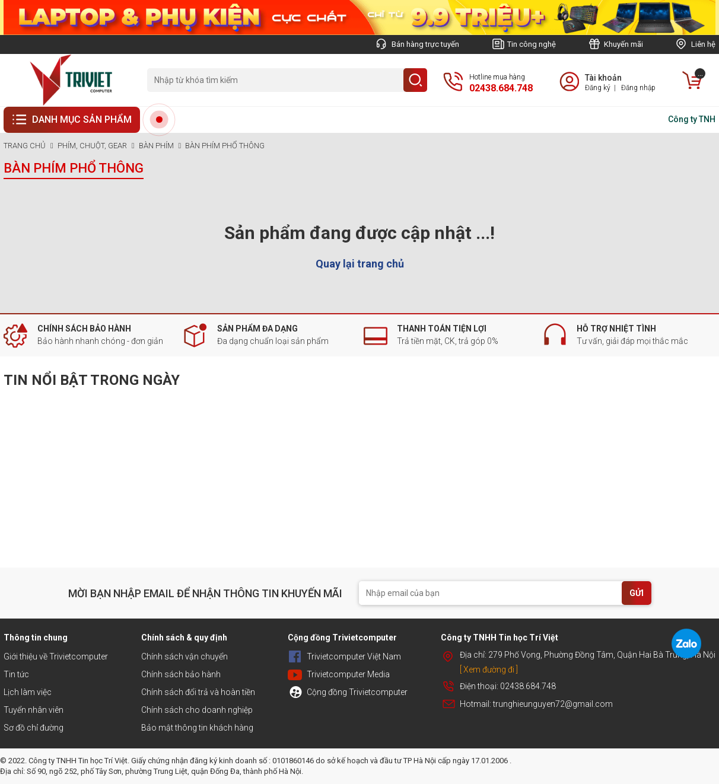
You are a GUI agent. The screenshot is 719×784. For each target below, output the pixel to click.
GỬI (636, 593)
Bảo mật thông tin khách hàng (197, 727)
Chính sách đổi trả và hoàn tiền (198, 692)
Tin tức (16, 674)
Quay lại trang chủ (360, 263)
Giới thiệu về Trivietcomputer (56, 656)
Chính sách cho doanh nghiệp (197, 710)
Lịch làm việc (28, 692)
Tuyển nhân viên (33, 710)
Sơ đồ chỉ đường (33, 727)
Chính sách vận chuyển (184, 656)
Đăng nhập (638, 88)
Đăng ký (597, 88)
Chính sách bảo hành (181, 674)
